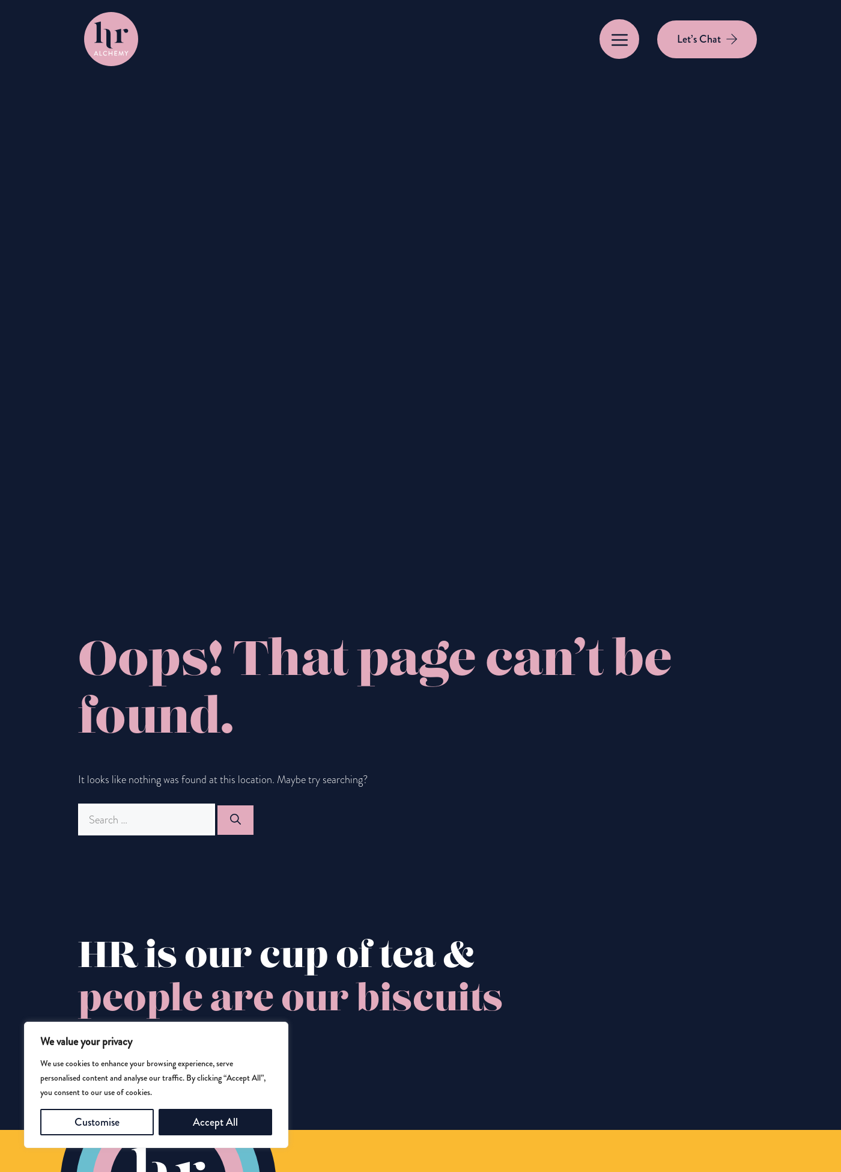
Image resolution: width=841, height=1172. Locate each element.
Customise (97, 1122)
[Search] (235, 820)
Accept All (215, 1122)
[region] (156, 1085)
